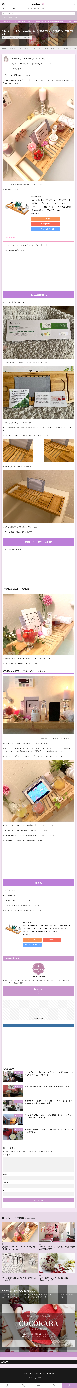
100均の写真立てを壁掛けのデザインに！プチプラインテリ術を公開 (19, 1279)
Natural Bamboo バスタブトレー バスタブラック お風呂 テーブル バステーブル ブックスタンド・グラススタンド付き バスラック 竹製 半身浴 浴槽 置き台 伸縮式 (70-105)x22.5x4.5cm (47, 928)
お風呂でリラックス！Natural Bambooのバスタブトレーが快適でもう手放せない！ (19, 1248)
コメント (6, 1155)
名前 (5, 1174)
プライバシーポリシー (37, 1373)
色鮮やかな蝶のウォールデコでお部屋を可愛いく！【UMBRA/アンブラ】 (55, 1279)
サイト (5, 1190)
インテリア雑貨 (8, 38)
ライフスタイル (14, 8)
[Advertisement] (38, 270)
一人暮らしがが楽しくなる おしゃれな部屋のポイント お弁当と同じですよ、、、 (49, 1131)
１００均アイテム (39, 8)
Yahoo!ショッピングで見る (45, 229)
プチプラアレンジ (26, 8)
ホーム (25, 1373)
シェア (23, 1385)
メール (6, 1182)
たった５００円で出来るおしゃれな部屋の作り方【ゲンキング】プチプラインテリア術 (48, 1116)
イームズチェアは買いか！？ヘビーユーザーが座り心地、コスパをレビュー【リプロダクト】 (49, 1073)
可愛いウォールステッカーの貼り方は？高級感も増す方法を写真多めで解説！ (57, 1248)
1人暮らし (5, 18)
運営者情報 (50, 1373)
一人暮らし (19, 1115)
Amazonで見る (45, 219)
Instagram (54, 1385)
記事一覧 (13, 48)
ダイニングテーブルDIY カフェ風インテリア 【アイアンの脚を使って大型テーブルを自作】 (48, 1102)
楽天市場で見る (46, 224)
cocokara (44, 1378)
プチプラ (11, 18)
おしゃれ (17, 18)
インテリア (5, 8)
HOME (5, 48)
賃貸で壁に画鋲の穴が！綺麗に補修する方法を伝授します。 (48, 1087)
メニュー (38, 1385)
